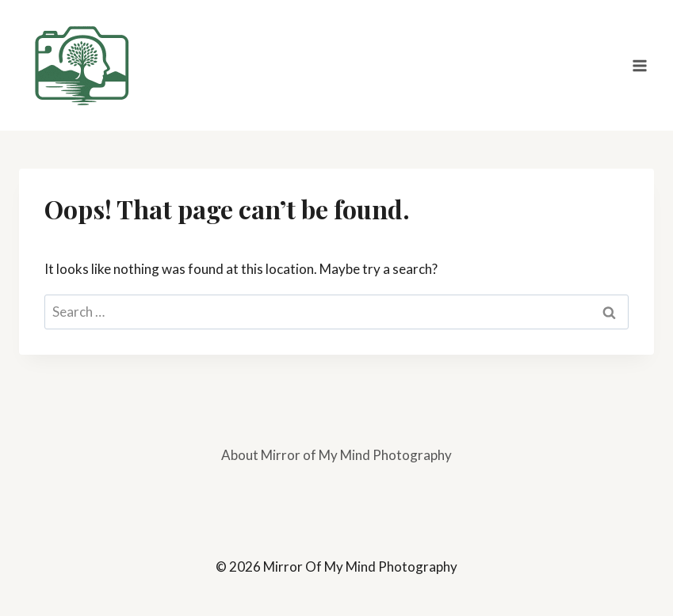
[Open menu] (639, 65)
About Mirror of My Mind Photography (336, 455)
